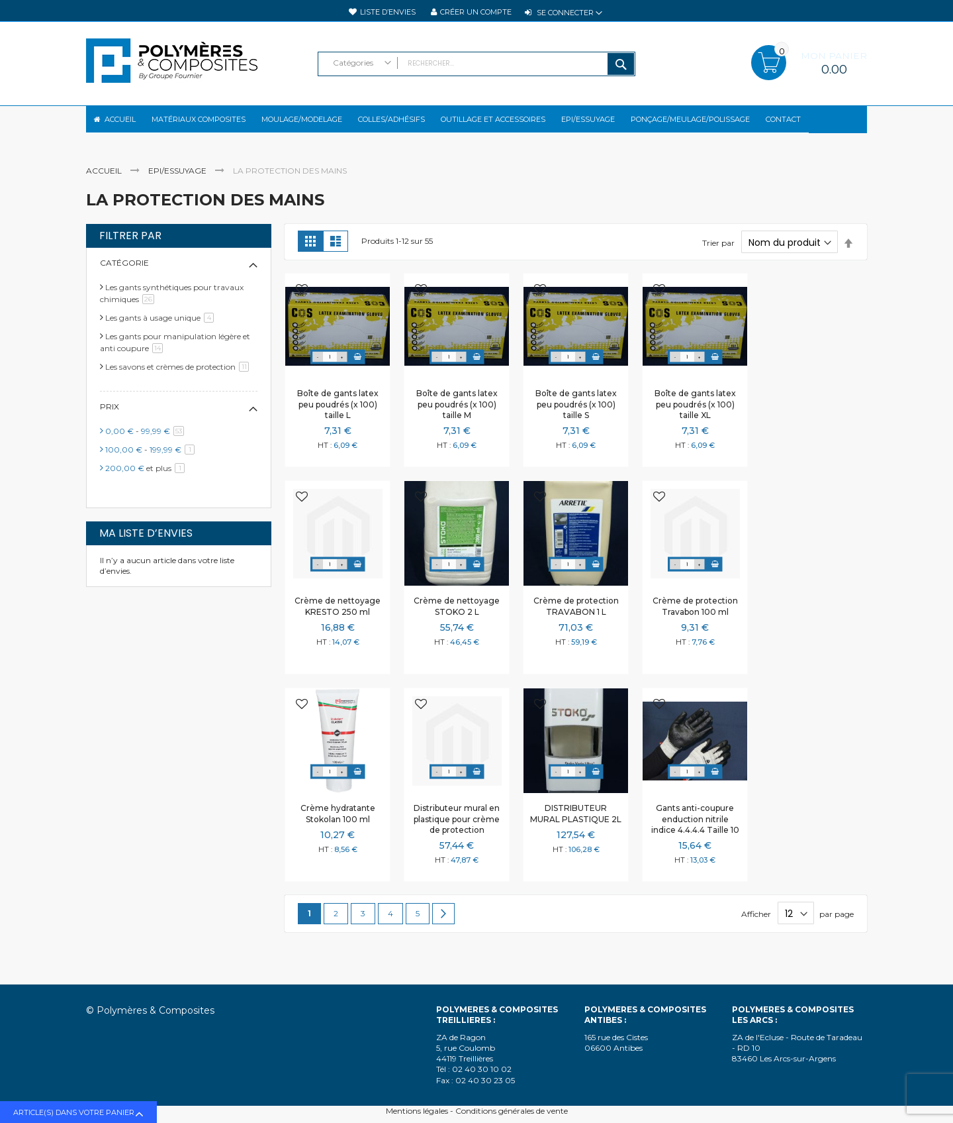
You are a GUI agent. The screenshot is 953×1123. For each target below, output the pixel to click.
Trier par (718, 254)
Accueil (105, 182)
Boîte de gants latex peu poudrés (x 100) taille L (338, 415)
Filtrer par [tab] (130, 247)
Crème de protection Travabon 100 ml (695, 617)
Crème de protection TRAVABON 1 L (576, 617)
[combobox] (476, 64)
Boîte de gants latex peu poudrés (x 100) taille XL (695, 415)
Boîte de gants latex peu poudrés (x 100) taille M (457, 415)
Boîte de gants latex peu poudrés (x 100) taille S (576, 415)
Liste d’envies (388, 12)
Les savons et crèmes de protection (179, 378)
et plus (147, 479)
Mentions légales (417, 1111)
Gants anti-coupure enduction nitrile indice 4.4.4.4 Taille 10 (695, 829)
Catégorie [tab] (124, 274)
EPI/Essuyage (178, 182)
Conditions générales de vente (511, 1111)
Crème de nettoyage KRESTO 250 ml (338, 617)
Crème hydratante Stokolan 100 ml (337, 824)
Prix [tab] (109, 418)
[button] (301, 302)
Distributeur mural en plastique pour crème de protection (457, 829)
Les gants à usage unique (161, 329)
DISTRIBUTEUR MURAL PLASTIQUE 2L (575, 824)
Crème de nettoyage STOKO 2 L (457, 617)
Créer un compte (476, 12)
